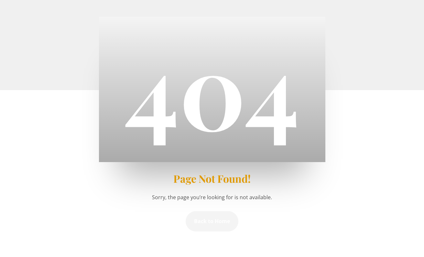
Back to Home (212, 221)
